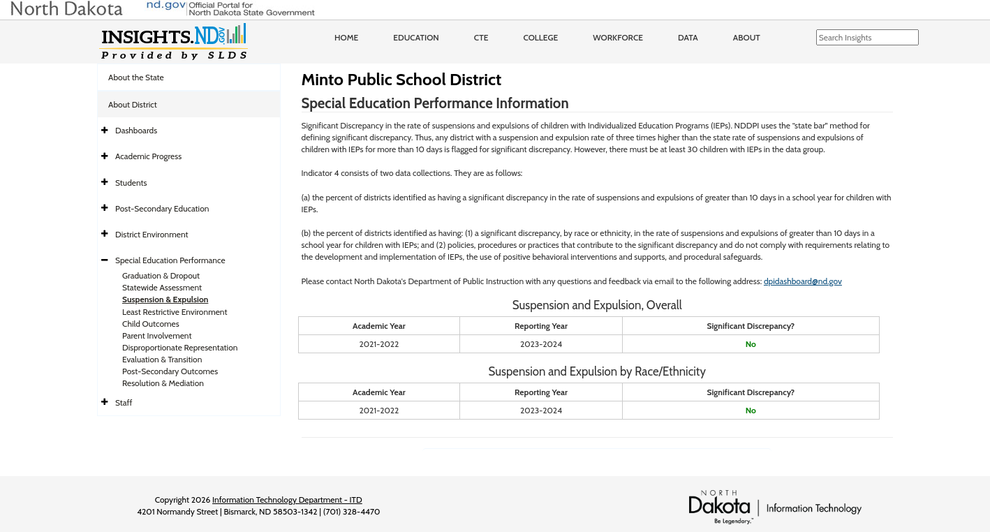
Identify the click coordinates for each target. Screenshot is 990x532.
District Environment (152, 234)
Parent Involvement (157, 335)
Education (416, 37)
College (540, 37)
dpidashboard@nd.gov (803, 281)
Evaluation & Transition (162, 359)
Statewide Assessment (162, 287)
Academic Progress (148, 156)
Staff (124, 402)
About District (132, 104)
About (746, 37)
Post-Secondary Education (162, 208)
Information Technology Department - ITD (287, 499)
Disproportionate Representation (179, 347)
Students (131, 182)
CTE (481, 37)
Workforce (618, 37)
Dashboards (136, 130)
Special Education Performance (170, 260)
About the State (136, 77)
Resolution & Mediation (163, 383)
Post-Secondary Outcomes (170, 371)
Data (688, 37)
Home (346, 37)
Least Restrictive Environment (175, 311)
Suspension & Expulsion (165, 299)
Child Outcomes (150, 323)
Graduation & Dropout (161, 275)
